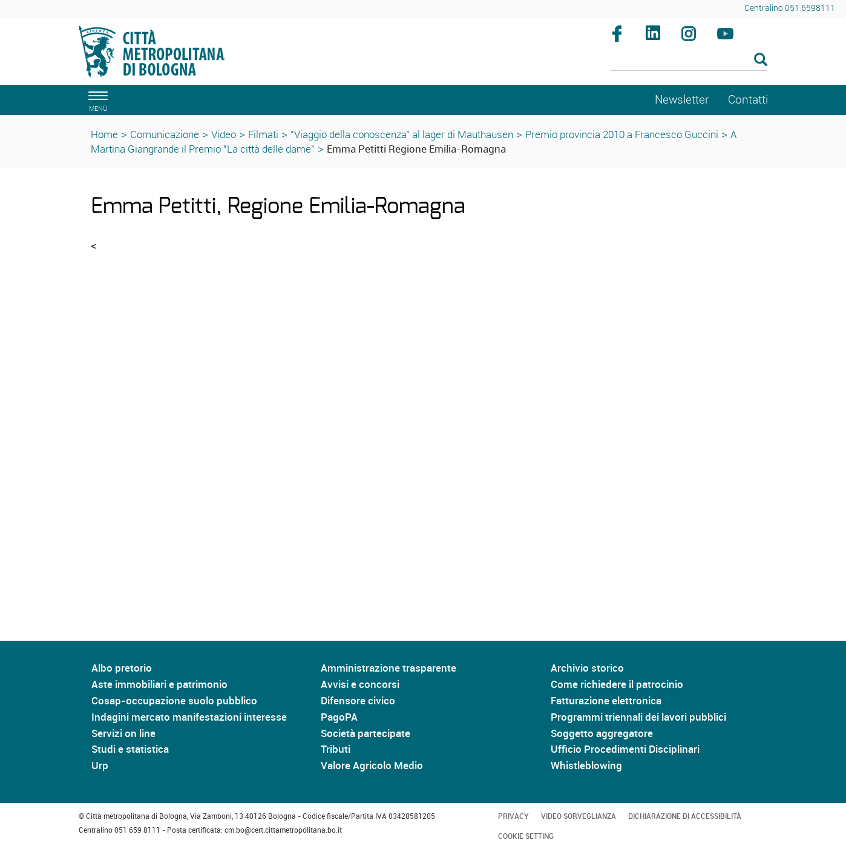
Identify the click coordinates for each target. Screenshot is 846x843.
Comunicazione (164, 134)
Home (104, 134)
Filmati (263, 134)
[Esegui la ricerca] (760, 60)
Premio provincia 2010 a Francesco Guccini (621, 134)
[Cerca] (689, 60)
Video (223, 134)
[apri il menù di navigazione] (96, 99)
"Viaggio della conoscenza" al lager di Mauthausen (401, 134)
